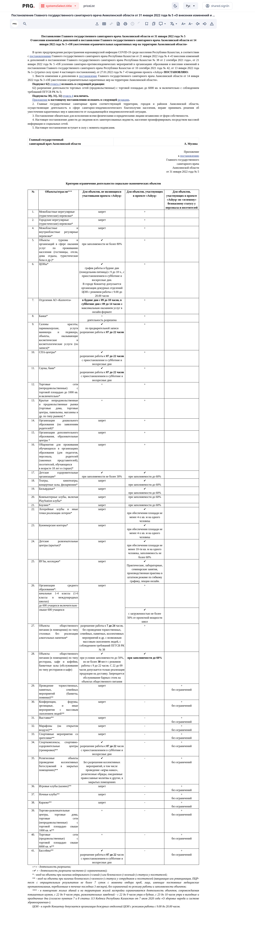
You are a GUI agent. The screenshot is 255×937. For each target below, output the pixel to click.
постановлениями (40, 56)
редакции (123, 99)
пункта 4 (55, 83)
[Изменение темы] (175, 5)
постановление (88, 76)
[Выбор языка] (190, 5)
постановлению (189, 155)
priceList (89, 6)
